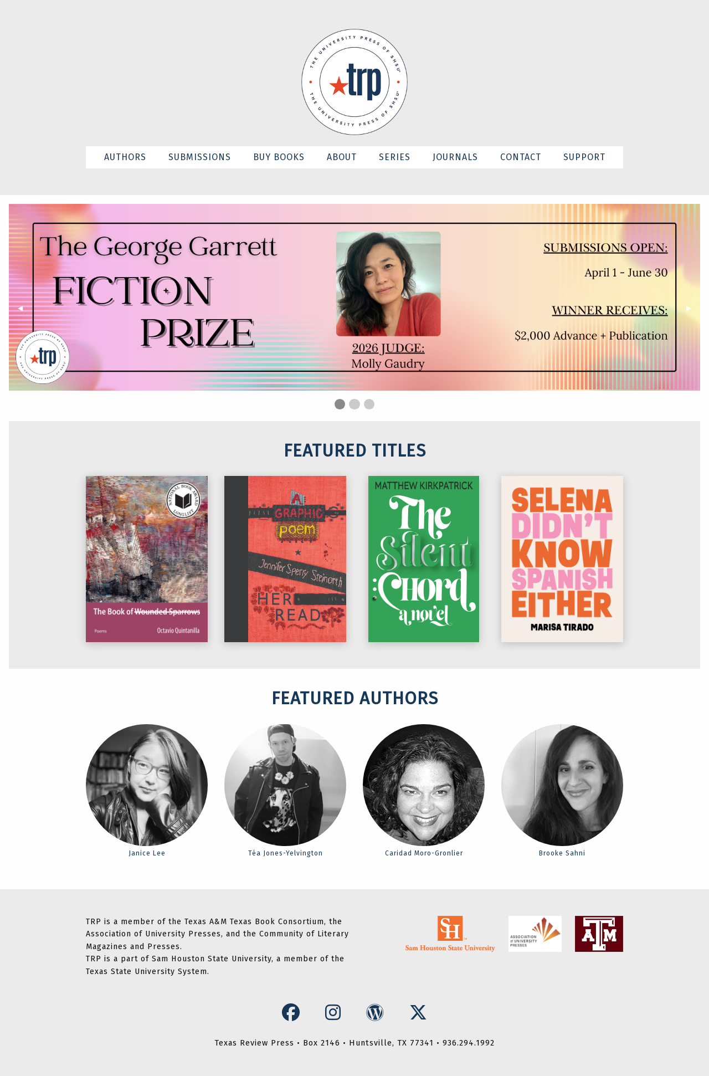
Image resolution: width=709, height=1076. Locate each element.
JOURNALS (455, 157)
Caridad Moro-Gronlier (424, 790)
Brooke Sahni (562, 790)
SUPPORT (584, 157)
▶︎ (693, 308)
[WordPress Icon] (377, 1012)
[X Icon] (418, 1012)
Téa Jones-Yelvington (285, 790)
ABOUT (342, 157)
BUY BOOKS (279, 157)
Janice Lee (147, 790)
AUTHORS (125, 157)
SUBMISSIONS (199, 157)
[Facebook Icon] (293, 1012)
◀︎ (25, 308)
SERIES (394, 157)
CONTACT (520, 157)
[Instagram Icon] (335, 1012)
